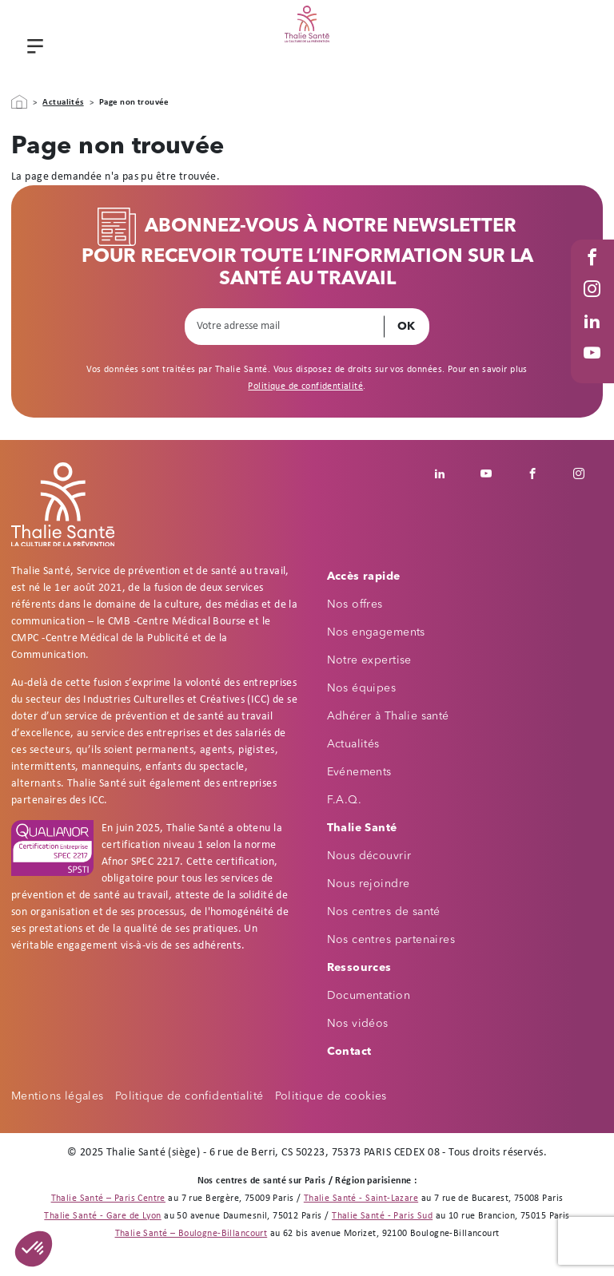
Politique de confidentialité (305, 386)
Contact (349, 1051)
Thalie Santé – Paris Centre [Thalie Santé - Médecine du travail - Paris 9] (108, 1198)
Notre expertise (369, 660)
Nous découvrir (369, 856)
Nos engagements (376, 632)
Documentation (368, 995)
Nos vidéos (358, 1023)
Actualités (62, 102)
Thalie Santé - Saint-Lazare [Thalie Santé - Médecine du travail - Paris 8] (361, 1198)
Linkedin (449, 473)
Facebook (594, 272)
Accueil (19, 102)
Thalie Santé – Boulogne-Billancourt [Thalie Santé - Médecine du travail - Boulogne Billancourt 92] (191, 1233)
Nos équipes (362, 688)
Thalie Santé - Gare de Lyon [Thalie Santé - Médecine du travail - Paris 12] (102, 1216)
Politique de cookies (331, 1096)
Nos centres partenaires (391, 939)
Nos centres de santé (384, 911)
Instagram (594, 304)
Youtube (594, 368)
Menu (32, 48)
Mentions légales (57, 1096)
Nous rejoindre (368, 884)
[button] (33, 1249)
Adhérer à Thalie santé (388, 716)
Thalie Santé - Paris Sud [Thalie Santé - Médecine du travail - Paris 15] (382, 1216)
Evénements (359, 772)
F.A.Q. (344, 800)
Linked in (594, 336)
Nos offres (355, 604)
